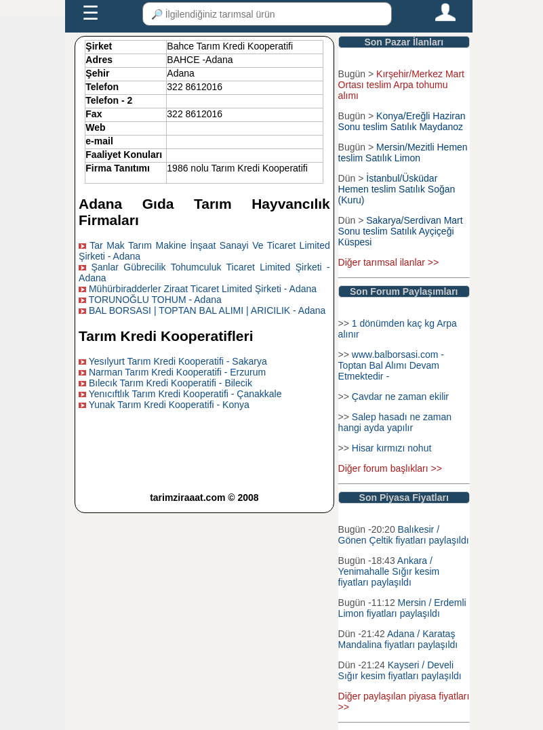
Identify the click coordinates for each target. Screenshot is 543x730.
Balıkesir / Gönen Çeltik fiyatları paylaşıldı (403, 535)
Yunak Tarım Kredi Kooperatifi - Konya (169, 404)
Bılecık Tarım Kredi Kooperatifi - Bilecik (170, 383)
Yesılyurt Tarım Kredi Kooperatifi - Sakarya (178, 361)
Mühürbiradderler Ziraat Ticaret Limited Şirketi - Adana (203, 288)
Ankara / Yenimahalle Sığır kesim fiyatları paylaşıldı (389, 571)
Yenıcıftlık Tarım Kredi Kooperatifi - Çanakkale (185, 393)
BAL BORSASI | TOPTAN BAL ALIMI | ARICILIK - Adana (207, 310)
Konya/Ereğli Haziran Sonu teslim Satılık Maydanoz (402, 121)
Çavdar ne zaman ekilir (400, 396)
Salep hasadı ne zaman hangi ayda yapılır (394, 422)
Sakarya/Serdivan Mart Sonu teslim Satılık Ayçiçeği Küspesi (400, 231)
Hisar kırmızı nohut (391, 448)
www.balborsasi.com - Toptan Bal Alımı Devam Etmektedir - (391, 365)
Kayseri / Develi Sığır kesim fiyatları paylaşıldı (400, 670)
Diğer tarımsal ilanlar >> (388, 262)
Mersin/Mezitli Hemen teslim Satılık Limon (403, 152)
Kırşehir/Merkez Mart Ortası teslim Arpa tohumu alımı (401, 84)
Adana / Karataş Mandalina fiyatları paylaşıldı (398, 639)
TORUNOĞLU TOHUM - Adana (155, 299)
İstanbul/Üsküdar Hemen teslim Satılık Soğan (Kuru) (397, 189)
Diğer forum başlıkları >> (390, 468)
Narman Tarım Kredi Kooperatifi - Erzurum (177, 372)
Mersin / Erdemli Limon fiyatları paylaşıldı (402, 608)
